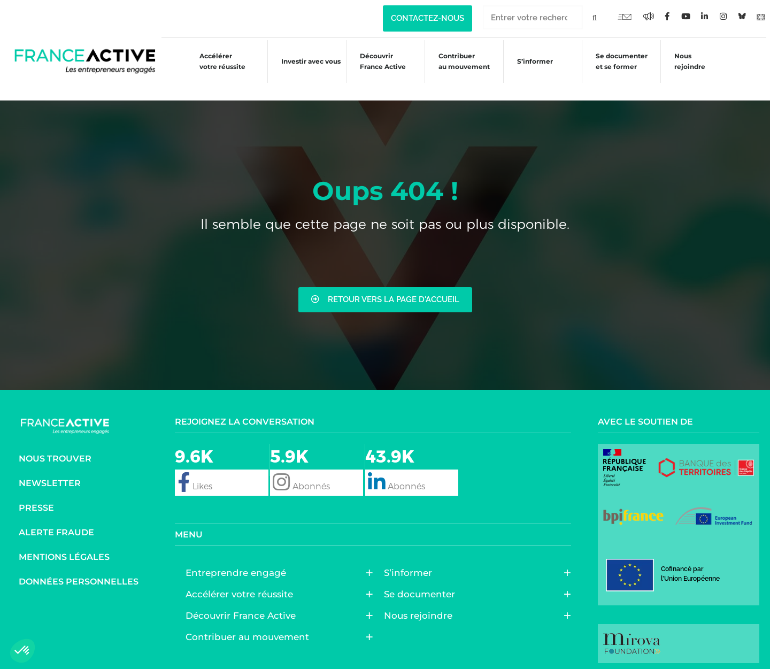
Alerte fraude (56, 526)
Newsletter (50, 477)
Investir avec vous (305, 62)
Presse (36, 502)
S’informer (530, 62)
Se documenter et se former (618, 61)
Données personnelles (78, 576)
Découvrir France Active (377, 61)
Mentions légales (64, 551)
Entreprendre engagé (238, 567)
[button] (22, 651)
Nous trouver (55, 453)
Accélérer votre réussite (215, 61)
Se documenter (422, 588)
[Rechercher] (595, 17)
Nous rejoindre (687, 61)
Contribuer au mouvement (459, 61)
